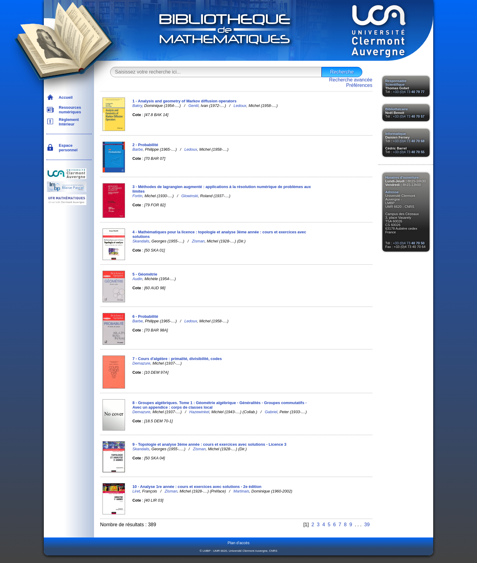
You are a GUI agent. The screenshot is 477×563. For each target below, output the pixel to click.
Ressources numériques (69, 109)
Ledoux (240, 105)
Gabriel (271, 412)
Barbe (137, 149)
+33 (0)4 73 (408, 92)
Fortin (137, 196)
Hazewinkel (199, 412)
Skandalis (140, 241)
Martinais (241, 491)
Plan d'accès (238, 543)
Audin (137, 278)
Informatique (395, 134)
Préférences (359, 85)
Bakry (137, 105)
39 (367, 524)
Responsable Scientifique (396, 82)
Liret (136, 491)
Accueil (65, 97)
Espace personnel (67, 147)
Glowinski (189, 196)
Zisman (198, 241)
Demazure (141, 363)
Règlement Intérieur (68, 121)
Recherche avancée (350, 79)
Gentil (193, 105)
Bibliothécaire (396, 109)
